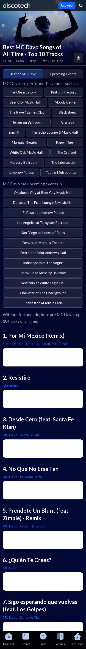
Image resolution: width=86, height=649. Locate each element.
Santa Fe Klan (13, 344)
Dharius (32, 344)
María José (11, 386)
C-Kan (45, 344)
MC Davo (60, 344)
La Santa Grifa (31, 477)
